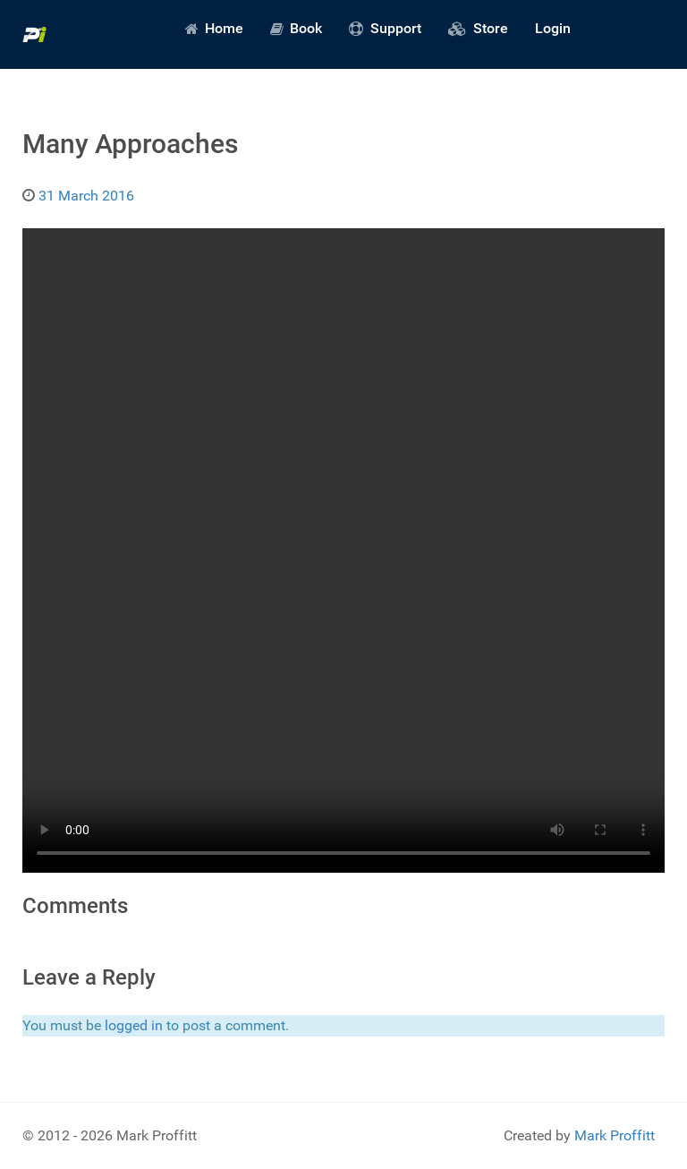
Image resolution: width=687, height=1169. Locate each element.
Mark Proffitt (614, 1135)
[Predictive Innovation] (34, 34)
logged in (134, 1025)
